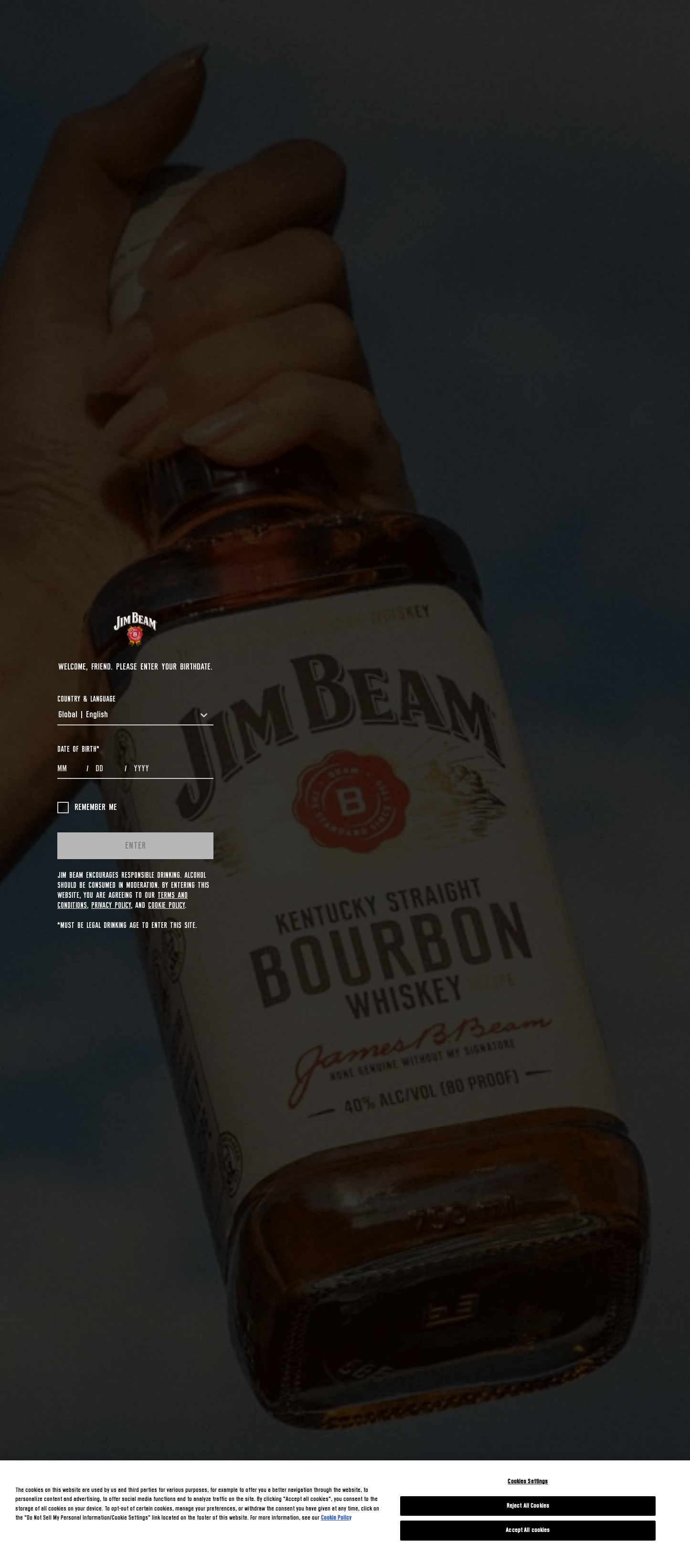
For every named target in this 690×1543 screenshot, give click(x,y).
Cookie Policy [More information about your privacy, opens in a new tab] (336, 1518)
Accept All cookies (528, 1530)
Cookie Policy (166, 905)
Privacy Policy (111, 905)
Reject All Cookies (528, 1506)
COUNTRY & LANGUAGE (86, 699)
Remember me (87, 807)
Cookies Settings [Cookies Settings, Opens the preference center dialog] (528, 1482)
